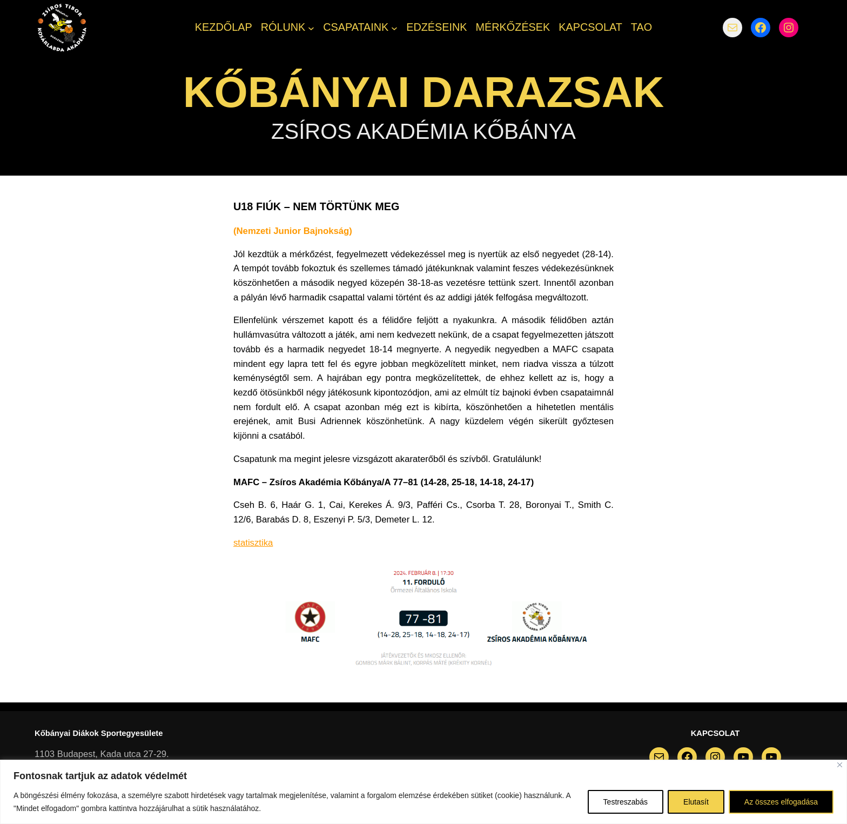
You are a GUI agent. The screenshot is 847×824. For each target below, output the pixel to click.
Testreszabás (625, 802)
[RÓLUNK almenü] (311, 27)
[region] (423, 792)
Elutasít (696, 802)
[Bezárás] (839, 764)
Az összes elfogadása (781, 802)
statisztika (253, 543)
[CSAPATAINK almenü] (394, 27)
